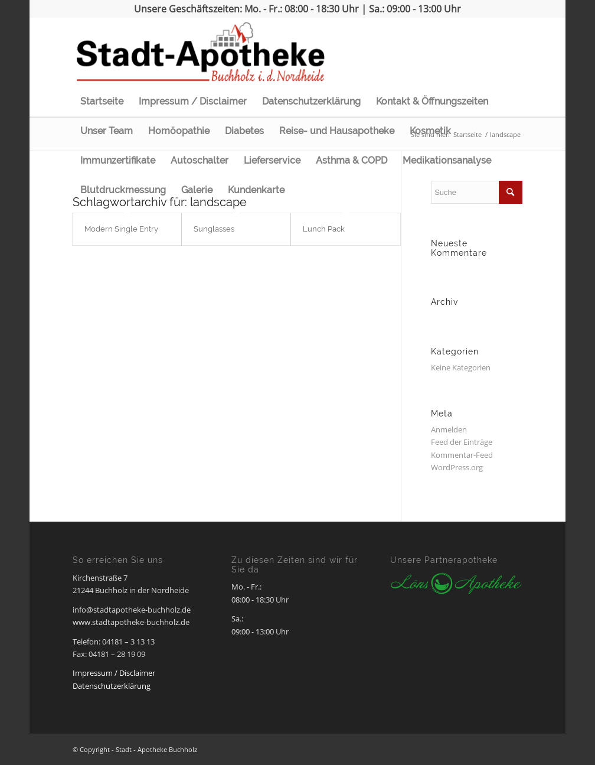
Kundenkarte (256, 190)
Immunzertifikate (117, 160)
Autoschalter (199, 160)
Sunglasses (214, 228)
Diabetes (244, 130)
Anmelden (449, 429)
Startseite (101, 101)
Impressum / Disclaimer (193, 101)
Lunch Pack (324, 228)
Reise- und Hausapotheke (336, 130)
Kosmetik (430, 130)
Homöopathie (179, 130)
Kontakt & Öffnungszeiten (432, 101)
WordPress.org (457, 467)
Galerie (196, 190)
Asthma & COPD (351, 160)
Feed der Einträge (461, 442)
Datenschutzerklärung (311, 101)
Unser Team (106, 130)
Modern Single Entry (121, 228)
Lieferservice (272, 160)
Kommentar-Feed (462, 455)
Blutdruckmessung (123, 190)
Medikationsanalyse (447, 160)
